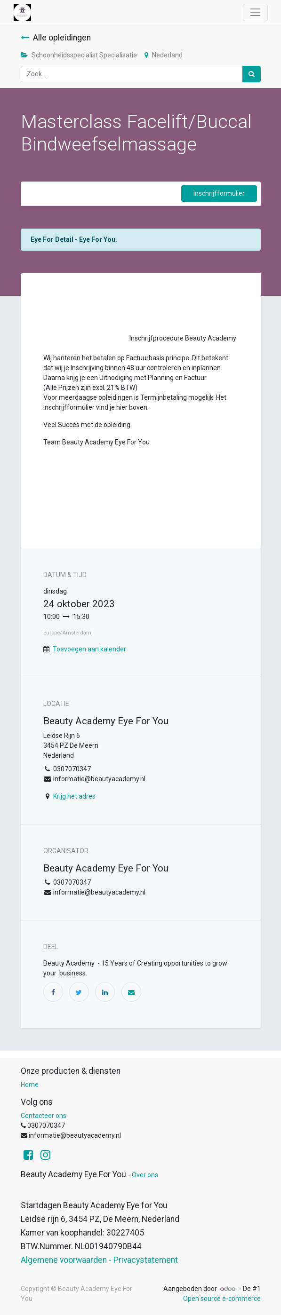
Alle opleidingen (56, 37)
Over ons (145, 1175)
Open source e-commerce (222, 1298)
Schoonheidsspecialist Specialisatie (79, 55)
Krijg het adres (74, 796)
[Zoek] (251, 74)
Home (30, 1084)
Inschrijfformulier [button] (219, 193)
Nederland (164, 55)
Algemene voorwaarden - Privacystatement (99, 1260)
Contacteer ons (43, 1115)
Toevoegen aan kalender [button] (89, 649)
